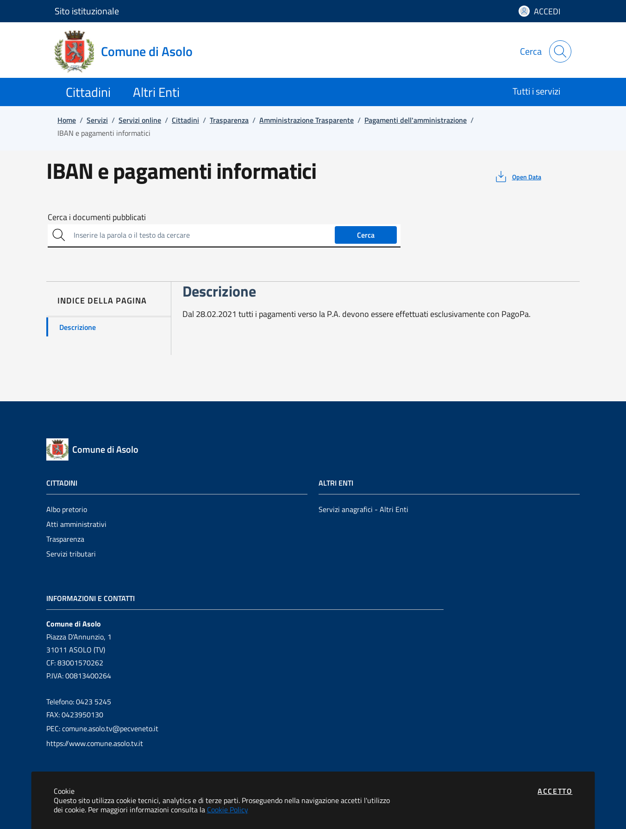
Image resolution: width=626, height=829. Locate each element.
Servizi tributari (71, 553)
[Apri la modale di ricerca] (560, 51)
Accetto (555, 791)
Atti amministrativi (76, 524)
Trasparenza (65, 538)
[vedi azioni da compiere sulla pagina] (517, 176)
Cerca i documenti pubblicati (97, 217)
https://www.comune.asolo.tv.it (94, 743)
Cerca (366, 234)
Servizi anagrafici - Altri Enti (363, 509)
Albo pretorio (66, 509)
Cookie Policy (227, 809)
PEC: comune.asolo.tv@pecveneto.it (102, 728)
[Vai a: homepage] (129, 51)
